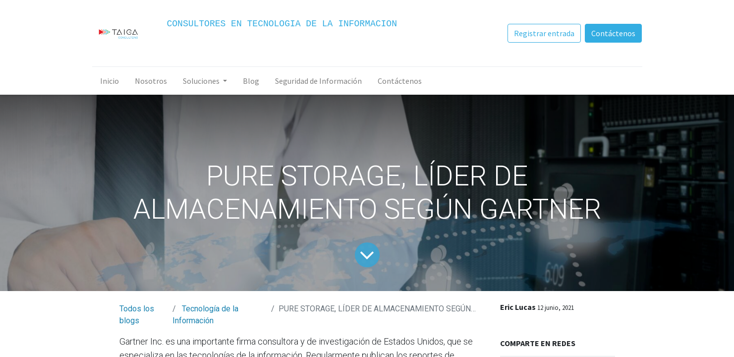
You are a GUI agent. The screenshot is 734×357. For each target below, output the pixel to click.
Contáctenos (613, 33)
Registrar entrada (544, 33)
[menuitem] (109, 81)
